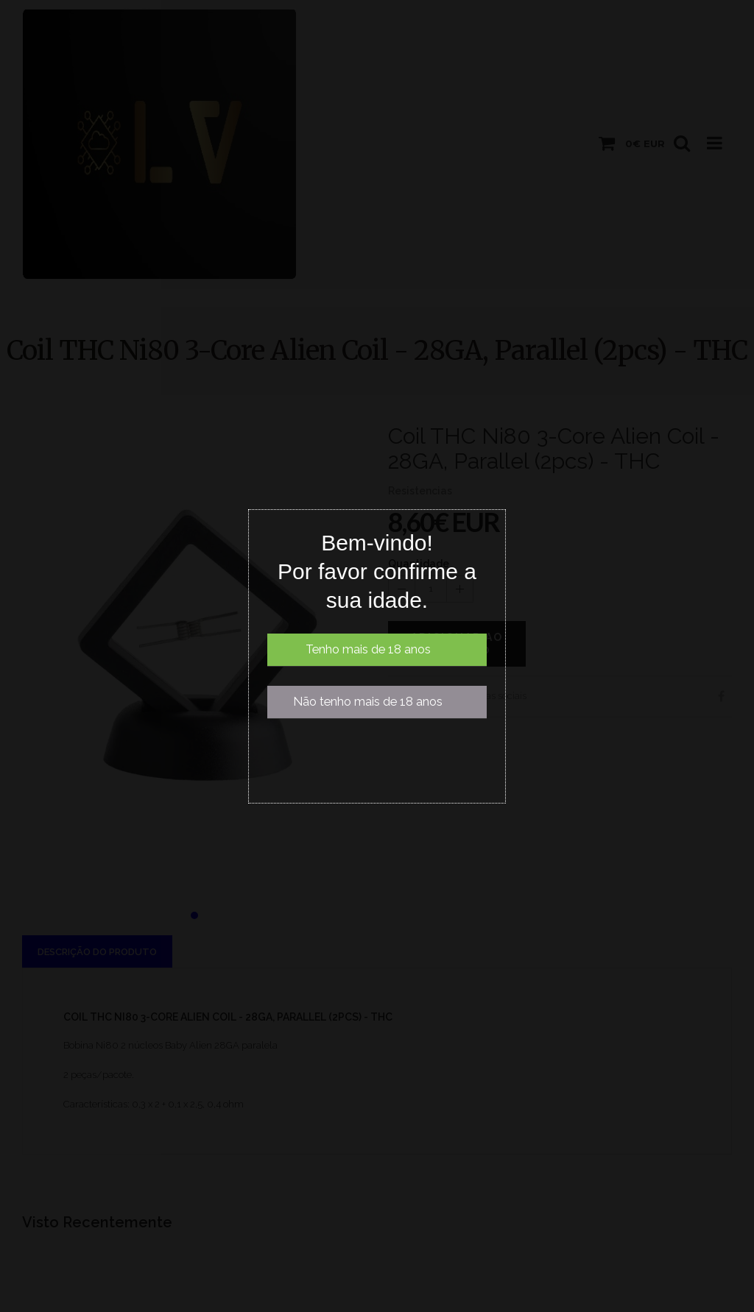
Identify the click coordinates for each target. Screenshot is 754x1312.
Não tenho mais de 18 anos (368, 702)
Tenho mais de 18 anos (368, 649)
